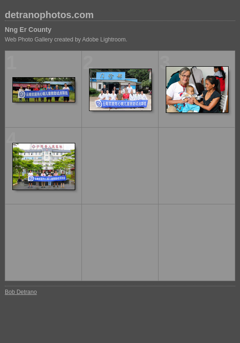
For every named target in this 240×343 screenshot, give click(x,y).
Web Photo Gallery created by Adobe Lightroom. (66, 39)
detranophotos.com (49, 15)
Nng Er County (28, 29)
